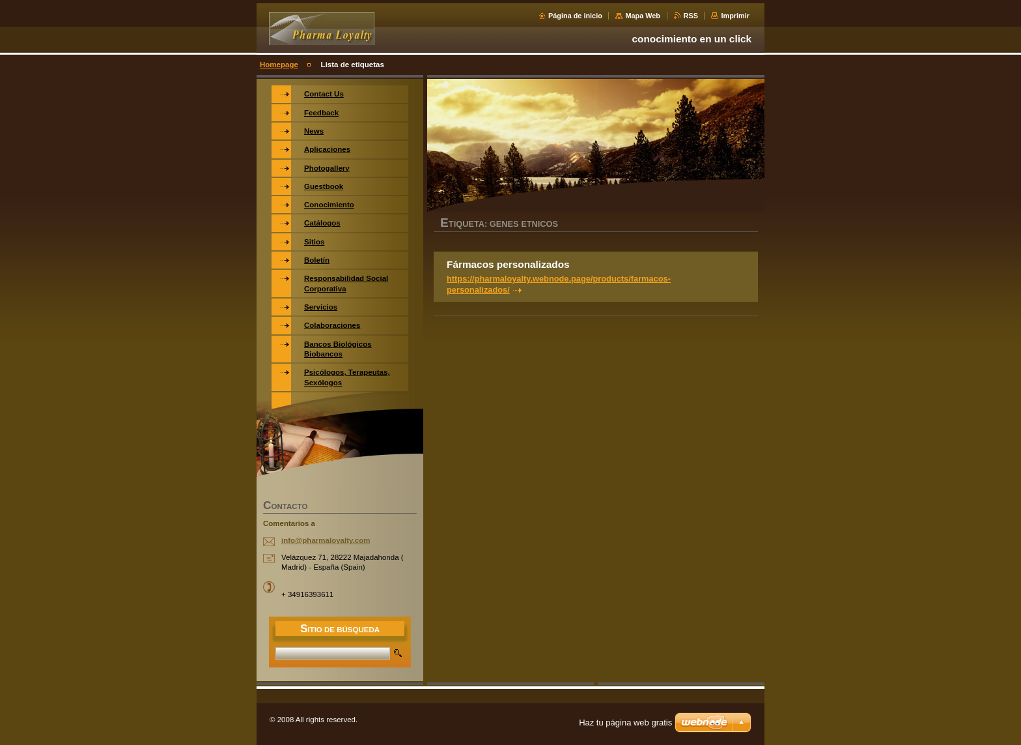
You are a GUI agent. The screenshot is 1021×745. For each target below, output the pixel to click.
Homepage (279, 64)
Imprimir (735, 16)
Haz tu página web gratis (625, 722)
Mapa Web (642, 16)
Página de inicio (575, 16)
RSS (691, 16)
